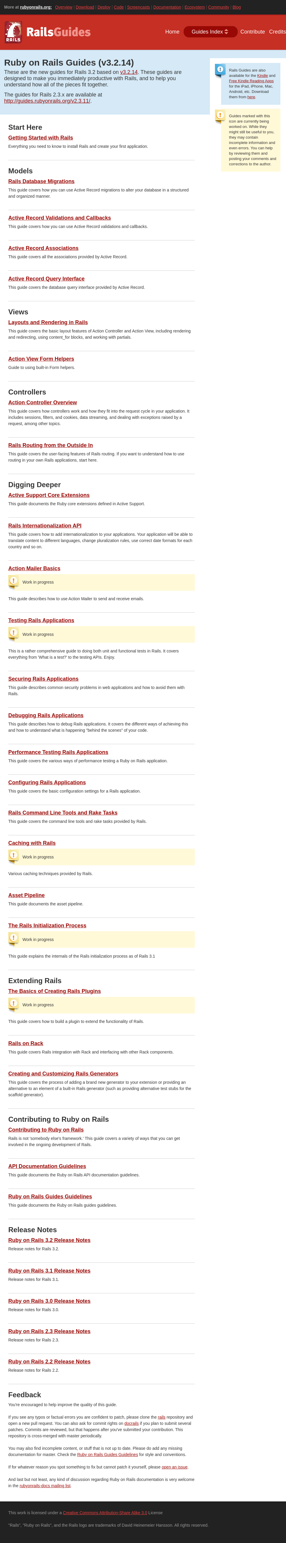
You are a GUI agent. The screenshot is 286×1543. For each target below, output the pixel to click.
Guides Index (207, 32)
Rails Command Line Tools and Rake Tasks (63, 813)
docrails (131, 1423)
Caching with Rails (32, 843)
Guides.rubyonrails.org (48, 32)
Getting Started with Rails (40, 138)
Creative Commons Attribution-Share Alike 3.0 (105, 1512)
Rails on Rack (25, 1043)
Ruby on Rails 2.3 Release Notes (49, 1331)
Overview (63, 7)
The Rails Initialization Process (47, 926)
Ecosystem (194, 7)
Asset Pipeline (26, 895)
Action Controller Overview (42, 402)
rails (162, 1417)
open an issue (174, 1467)
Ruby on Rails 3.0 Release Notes (49, 1301)
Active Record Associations (43, 248)
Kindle (262, 75)
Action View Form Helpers (41, 359)
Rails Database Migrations (41, 181)
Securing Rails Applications (43, 679)
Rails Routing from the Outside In (50, 445)
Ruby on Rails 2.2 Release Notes (49, 1362)
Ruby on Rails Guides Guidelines (50, 1197)
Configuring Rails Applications (47, 782)
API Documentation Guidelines (47, 1166)
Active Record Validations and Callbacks (59, 218)
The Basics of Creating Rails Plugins (54, 991)
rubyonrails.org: (36, 7)
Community (218, 7)
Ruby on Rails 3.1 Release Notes (49, 1271)
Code (118, 7)
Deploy (103, 7)
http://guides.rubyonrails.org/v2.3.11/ (47, 101)
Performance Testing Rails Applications (58, 752)
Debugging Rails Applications (45, 715)
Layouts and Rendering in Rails (48, 322)
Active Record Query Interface (46, 279)
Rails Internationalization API (44, 526)
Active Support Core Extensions (49, 495)
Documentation (167, 7)
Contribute (252, 32)
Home (172, 32)
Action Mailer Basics (34, 568)
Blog (236, 7)
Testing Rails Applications (41, 620)
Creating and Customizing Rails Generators (63, 1074)
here (251, 97)
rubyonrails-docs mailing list (45, 1485)
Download (85, 7)
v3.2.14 (129, 72)
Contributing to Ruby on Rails (46, 1130)
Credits (277, 32)
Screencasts (138, 7)
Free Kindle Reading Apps (251, 81)
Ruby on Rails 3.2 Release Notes (49, 1240)
